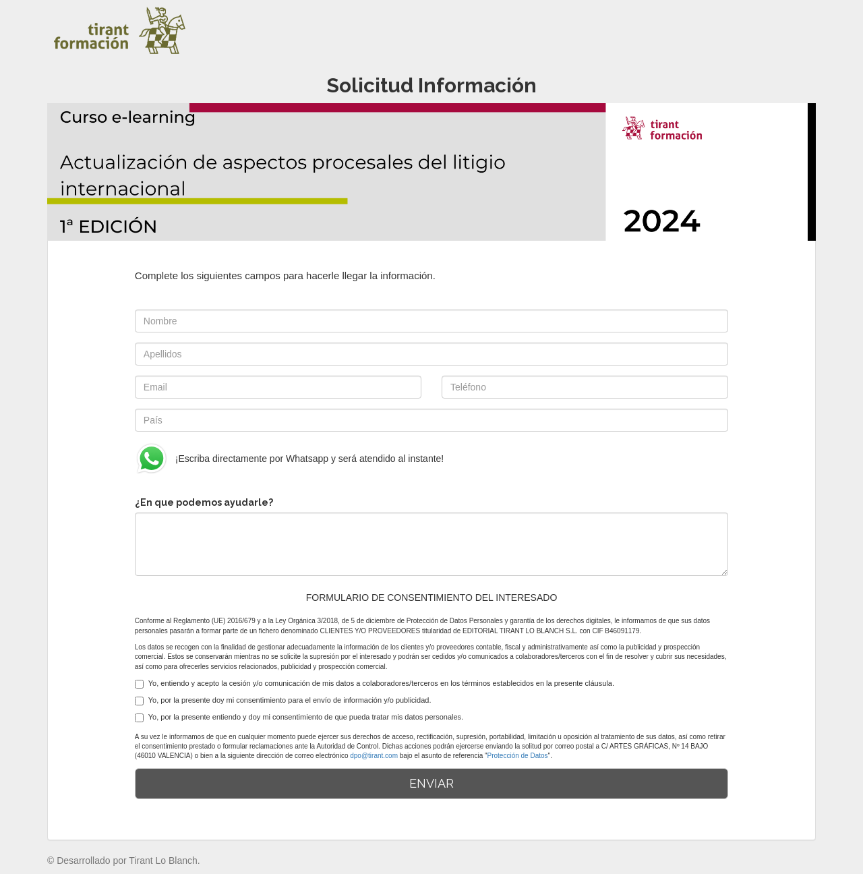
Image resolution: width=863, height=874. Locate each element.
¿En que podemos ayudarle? (204, 502)
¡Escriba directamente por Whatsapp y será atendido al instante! (289, 458)
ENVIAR (431, 783)
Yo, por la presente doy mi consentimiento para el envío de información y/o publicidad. (283, 700)
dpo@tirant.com (374, 755)
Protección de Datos (517, 755)
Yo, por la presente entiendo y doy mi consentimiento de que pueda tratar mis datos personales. (299, 717)
